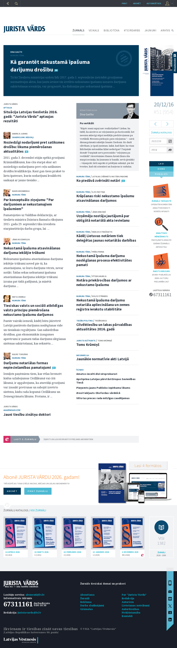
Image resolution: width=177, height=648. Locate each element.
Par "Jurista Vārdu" (134, 594)
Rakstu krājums (161, 262)
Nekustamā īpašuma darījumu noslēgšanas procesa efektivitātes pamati (104, 260)
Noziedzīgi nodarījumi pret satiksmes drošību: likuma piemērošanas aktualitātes (34, 147)
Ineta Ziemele (19, 297)
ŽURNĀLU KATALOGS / (24, 510)
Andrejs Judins (20, 133)
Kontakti (127, 616)
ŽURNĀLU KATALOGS (161, 132)
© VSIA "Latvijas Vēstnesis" (98, 628)
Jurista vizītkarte (85, 340)
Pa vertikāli (87, 123)
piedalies (161, 175)
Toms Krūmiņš (105, 340)
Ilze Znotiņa (98, 192)
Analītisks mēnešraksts (161, 227)
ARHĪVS (165, 30)
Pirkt (124, 3)
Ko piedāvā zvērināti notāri (98, 180)
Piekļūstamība (131, 612)
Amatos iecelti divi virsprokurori (96, 374)
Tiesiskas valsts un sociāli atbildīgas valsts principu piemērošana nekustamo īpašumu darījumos (33, 310)
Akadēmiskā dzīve (11, 410)
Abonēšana (87, 594)
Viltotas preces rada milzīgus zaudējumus (103, 398)
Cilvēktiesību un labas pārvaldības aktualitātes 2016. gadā (104, 326)
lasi (161, 163)
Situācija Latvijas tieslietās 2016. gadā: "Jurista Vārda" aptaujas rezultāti (30, 116)
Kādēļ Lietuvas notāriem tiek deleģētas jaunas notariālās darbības (106, 238)
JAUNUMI (151, 30)
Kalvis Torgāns (20, 354)
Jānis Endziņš (99, 212)
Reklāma (86, 602)
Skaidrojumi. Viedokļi (23, 137)
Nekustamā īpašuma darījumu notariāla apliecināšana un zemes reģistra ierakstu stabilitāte (103, 305)
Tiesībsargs (101, 320)
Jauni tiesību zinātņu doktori (27, 414)
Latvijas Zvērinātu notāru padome (110, 176)
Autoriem (128, 602)
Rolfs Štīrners (100, 296)
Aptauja (7, 107)
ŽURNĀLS (79, 30)
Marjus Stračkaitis (102, 232)
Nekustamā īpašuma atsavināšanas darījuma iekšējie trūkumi (31, 250)
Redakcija (128, 598)
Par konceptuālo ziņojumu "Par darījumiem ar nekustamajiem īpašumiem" (28, 204)
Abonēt (137, 3)
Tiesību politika (84, 320)
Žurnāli (85, 598)
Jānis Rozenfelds (21, 239)
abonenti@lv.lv (35, 594)
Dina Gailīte (16, 52)
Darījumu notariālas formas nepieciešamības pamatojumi (27, 365)
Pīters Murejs (99, 276)
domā (161, 169)
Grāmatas (86, 609)
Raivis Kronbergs (21, 191)
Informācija (82, 355)
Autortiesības (130, 609)
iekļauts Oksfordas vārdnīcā (98, 393)
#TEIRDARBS (132, 30)
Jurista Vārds (10, 104)
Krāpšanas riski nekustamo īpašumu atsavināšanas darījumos (105, 198)
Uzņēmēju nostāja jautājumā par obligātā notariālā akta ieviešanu (103, 218)
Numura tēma (17, 55)
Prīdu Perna (98, 251)
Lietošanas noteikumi (136, 605)
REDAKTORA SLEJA (88, 110)
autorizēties (154, 3)
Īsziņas (80, 369)
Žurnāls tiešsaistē (161, 192)
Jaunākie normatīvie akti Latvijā (102, 359)
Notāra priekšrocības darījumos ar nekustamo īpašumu (104, 282)
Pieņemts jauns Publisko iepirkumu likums (103, 387)
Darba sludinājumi (92, 605)
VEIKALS (94, 30)
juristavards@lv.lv (29, 612)
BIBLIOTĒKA (112, 30)
